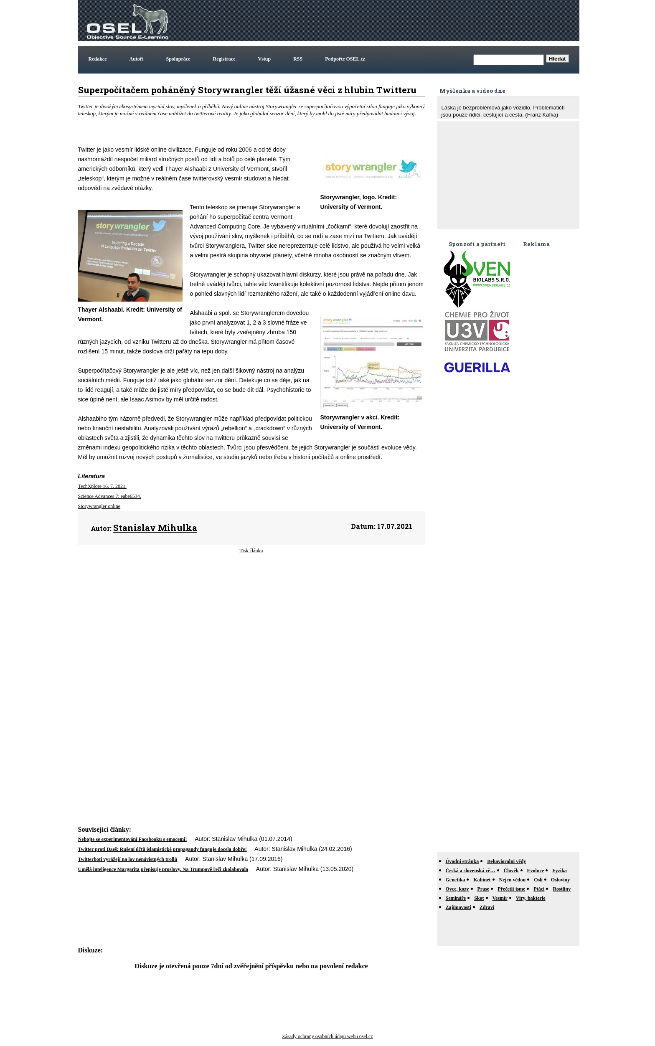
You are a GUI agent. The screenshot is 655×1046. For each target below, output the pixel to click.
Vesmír (500, 898)
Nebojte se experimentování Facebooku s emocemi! (132, 839)
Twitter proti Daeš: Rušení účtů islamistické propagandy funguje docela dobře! (162, 849)
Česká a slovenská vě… (470, 870)
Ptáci (538, 889)
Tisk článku (251, 550)
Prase (483, 889)
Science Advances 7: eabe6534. (109, 496)
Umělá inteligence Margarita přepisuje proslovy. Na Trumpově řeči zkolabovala (163, 869)
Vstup (264, 59)
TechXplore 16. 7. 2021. (102, 486)
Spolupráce (178, 59)
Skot (479, 898)
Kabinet (481, 880)
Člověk (511, 870)
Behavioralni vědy (506, 861)
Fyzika (559, 870)
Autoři (136, 59)
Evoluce (535, 870)
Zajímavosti (458, 907)
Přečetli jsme (511, 889)
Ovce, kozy (457, 889)
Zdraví (487, 907)
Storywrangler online (99, 506)
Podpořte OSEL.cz (345, 59)
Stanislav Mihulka (155, 527)
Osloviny (560, 880)
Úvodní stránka (462, 861)
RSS (297, 59)
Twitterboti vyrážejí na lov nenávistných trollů (128, 859)
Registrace (224, 59)
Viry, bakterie (531, 898)
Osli (538, 880)
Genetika (455, 880)
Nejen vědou (512, 880)
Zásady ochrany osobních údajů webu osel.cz (327, 1036)
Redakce (98, 59)
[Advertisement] (426, 20)
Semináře (456, 898)
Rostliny (562, 889)
